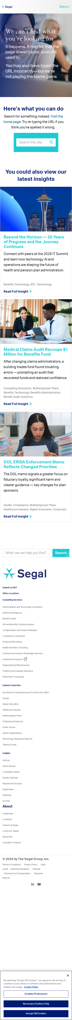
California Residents (19, 869)
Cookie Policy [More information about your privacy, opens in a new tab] (31, 987)
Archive (6, 801)
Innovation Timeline (12, 843)
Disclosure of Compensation (17, 873)
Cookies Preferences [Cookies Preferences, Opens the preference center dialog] (36, 994)
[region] (36, 995)
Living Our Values (11, 831)
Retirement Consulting (13, 677)
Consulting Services (12, 600)
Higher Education (11, 704)
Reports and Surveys (12, 784)
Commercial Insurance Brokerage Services (23, 653)
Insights (6, 753)
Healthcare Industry (12, 710)
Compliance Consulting (14, 636)
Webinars (7, 795)
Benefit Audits (9, 619)
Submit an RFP (10, 588)
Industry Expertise (12, 685)
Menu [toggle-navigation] (64, 7)
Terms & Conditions (12, 865)
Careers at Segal (10, 825)
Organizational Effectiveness (16, 665)
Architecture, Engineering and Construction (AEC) (26, 692)
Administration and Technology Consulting (22, 607)
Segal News (8, 789)
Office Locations (11, 593)
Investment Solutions (15, 659)
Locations (7, 819)
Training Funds (9, 745)
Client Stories (9, 766)
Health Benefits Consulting (15, 648)
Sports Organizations (12, 733)
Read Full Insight (18, 291)
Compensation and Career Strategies (20, 630)
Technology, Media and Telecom (17, 739)
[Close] (68, 975)
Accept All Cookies (36, 1013)
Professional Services (13, 721)
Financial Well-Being (12, 642)
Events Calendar (10, 778)
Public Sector (9, 727)
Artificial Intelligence (12, 613)
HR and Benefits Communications (18, 624)
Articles (6, 760)
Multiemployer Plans (12, 716)
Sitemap (36, 869)
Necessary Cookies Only (36, 1004)
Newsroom (8, 837)
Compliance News (11, 772)
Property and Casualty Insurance (18, 671)
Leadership (8, 814)
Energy (6, 698)
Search (61, 553)
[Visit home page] (24, 575)
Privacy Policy (30, 865)
